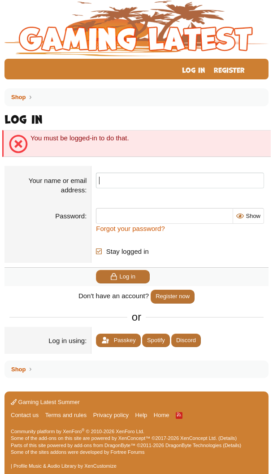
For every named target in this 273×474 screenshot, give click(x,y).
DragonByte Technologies (193, 445)
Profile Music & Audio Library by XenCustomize (65, 466)
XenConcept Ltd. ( (200, 438)
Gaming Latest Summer (45, 402)
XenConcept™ (134, 438)
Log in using (66, 340)
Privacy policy (111, 415)
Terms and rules (66, 415)
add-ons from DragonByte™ (104, 445)
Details (227, 438)
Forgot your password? (130, 228)
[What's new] (258, 69)
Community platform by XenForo (77, 431)
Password (70, 216)
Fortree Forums (128, 452)
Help (141, 415)
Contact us (25, 415)
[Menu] (16, 69)
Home (161, 415)
